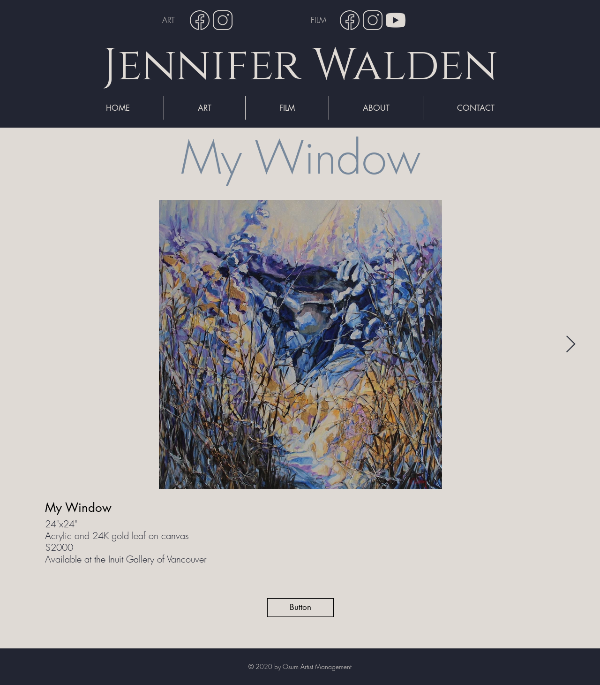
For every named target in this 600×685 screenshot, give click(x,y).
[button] (300, 607)
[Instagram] (222, 20)
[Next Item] (570, 344)
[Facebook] (200, 20)
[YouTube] (395, 20)
